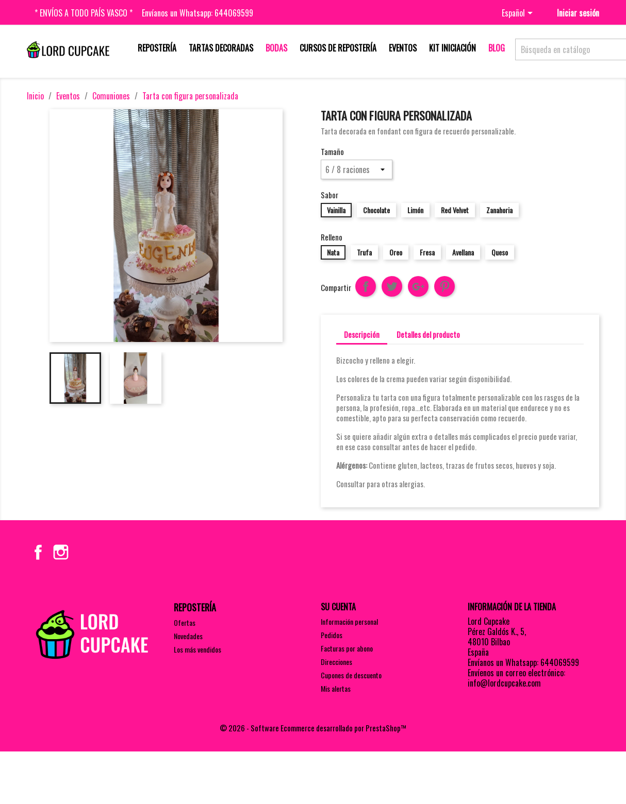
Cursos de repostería (338, 48)
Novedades (188, 635)
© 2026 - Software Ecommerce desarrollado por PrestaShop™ (313, 727)
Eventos (403, 48)
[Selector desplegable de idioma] (519, 14)
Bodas (276, 48)
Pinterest (444, 286)
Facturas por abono (347, 648)
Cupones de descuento (351, 675)
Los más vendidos (197, 649)
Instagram (61, 552)
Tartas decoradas (221, 48)
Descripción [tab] (362, 334)
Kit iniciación (452, 48)
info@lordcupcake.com (504, 683)
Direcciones (336, 661)
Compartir (365, 286)
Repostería (157, 48)
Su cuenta (338, 607)
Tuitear (392, 286)
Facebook (38, 552)
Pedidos (331, 634)
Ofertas (184, 622)
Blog (496, 48)
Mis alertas (336, 688)
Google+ (418, 286)
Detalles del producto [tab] (428, 334)
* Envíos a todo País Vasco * (84, 13)
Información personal (349, 621)
